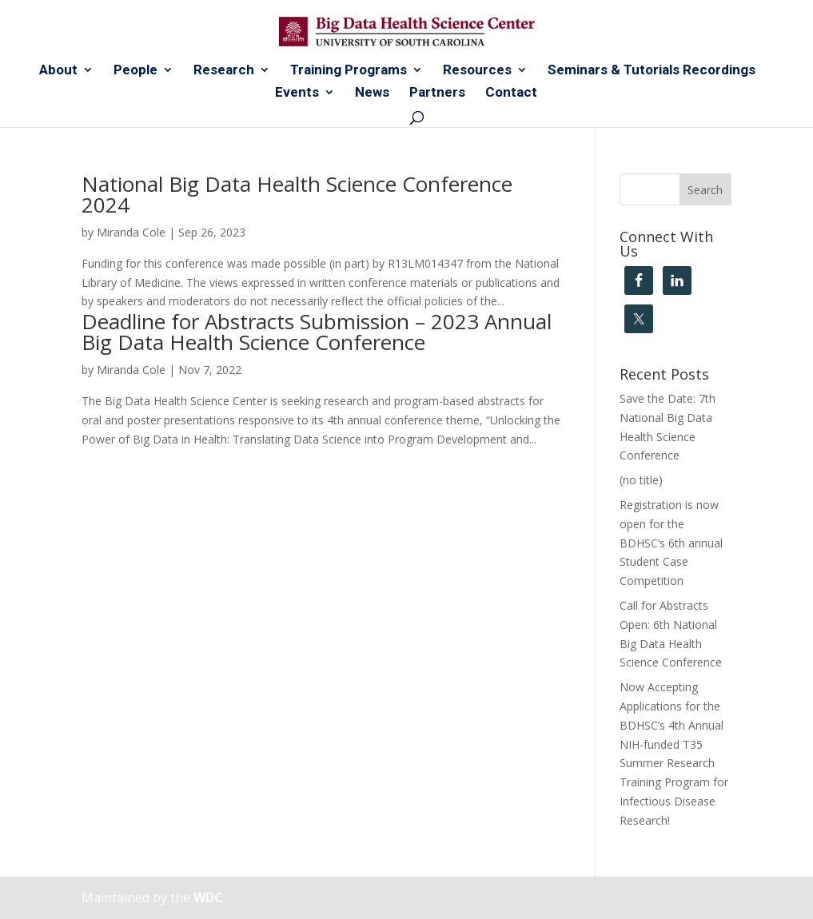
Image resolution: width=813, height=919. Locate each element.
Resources (477, 71)
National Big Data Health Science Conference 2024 (297, 194)
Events (297, 93)
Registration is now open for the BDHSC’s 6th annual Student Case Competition (671, 542)
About (58, 71)
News (372, 93)
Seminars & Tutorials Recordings (651, 71)
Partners (437, 93)
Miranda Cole (131, 232)
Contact (511, 93)
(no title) (641, 479)
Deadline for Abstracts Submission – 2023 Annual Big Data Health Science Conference (317, 331)
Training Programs (348, 71)
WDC (208, 897)
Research (223, 71)
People (135, 71)
